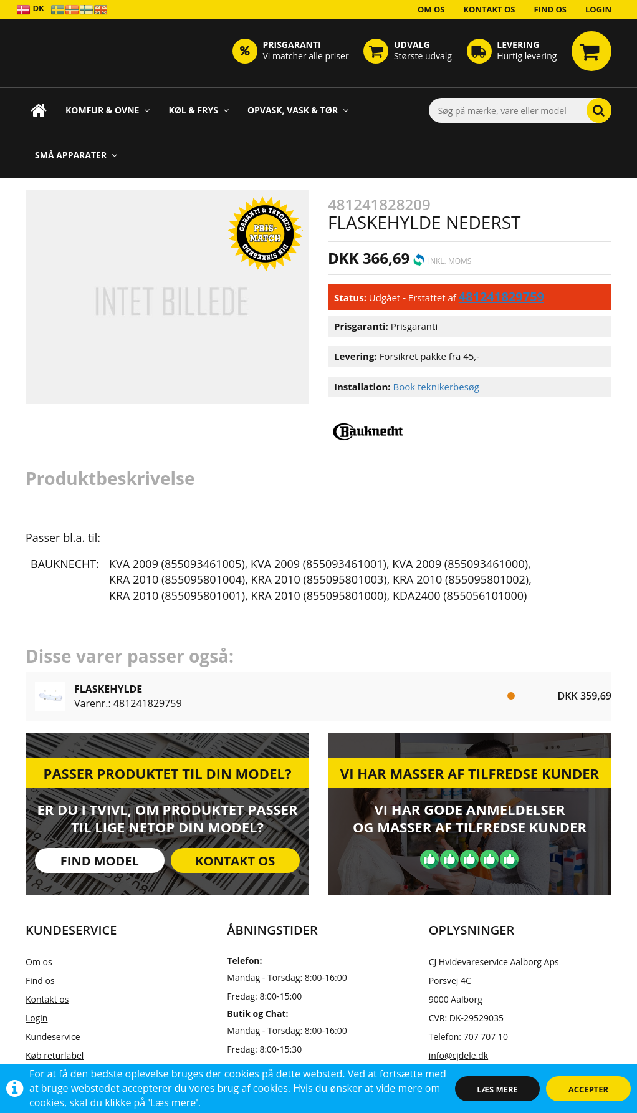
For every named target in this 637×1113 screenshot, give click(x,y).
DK (30, 9)
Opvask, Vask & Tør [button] (297, 110)
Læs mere (497, 1089)
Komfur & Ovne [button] (107, 110)
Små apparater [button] (76, 155)
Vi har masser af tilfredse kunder (469, 773)
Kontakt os (489, 9)
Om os (431, 9)
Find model (99, 860)
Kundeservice (53, 1037)
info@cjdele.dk (458, 1055)
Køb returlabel (55, 1055)
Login (598, 9)
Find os (550, 9)
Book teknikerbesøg (436, 386)
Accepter (588, 1089)
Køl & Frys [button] (198, 110)
